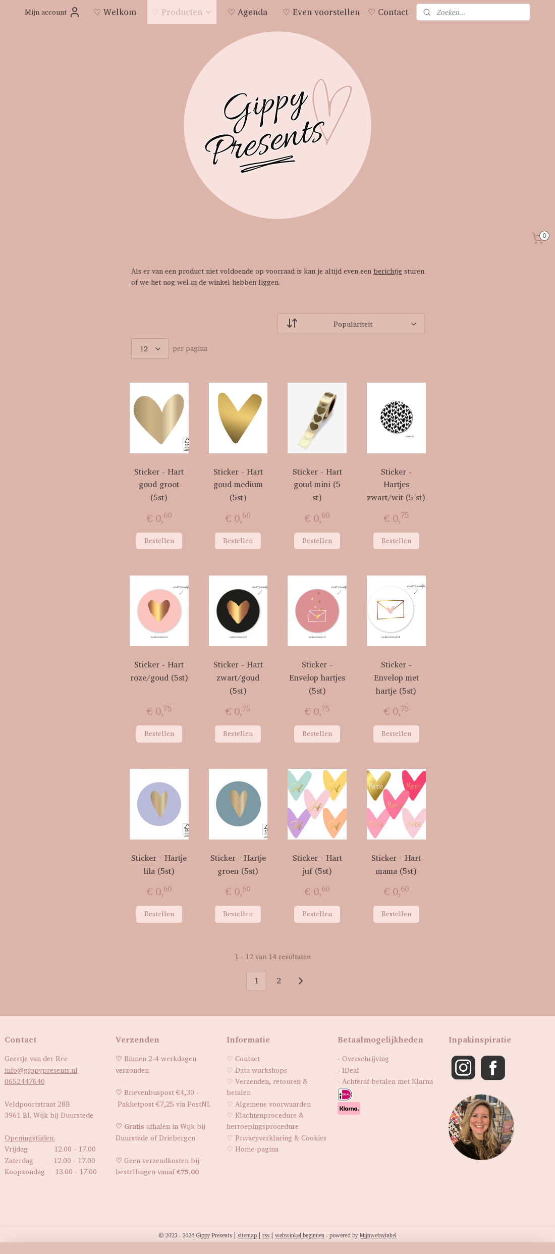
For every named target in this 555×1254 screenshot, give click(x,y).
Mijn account (53, 12)
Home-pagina (257, 1149)
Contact (247, 1058)
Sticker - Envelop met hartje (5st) (396, 677)
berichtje (387, 271)
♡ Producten (181, 12)
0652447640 (25, 1081)
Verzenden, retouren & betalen (267, 1086)
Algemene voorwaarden (273, 1104)
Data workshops (261, 1070)
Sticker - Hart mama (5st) (396, 864)
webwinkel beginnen (299, 1235)
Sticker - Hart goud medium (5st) (238, 484)
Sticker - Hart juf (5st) (317, 864)
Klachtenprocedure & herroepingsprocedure (265, 1120)
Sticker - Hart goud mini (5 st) (317, 484)
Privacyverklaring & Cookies (280, 1137)
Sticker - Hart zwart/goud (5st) (238, 677)
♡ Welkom (114, 12)
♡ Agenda (247, 12)
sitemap (247, 1235)
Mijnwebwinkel (378, 1235)
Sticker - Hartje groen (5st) (238, 864)
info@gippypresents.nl (41, 1070)
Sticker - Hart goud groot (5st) (159, 484)
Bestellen (159, 540)
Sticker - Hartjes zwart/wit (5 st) (396, 484)
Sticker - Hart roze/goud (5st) (159, 671)
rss (265, 1235)
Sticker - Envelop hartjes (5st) (317, 677)
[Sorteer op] (351, 324)
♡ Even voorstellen (321, 12)
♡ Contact (388, 12)
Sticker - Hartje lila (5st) (159, 864)
